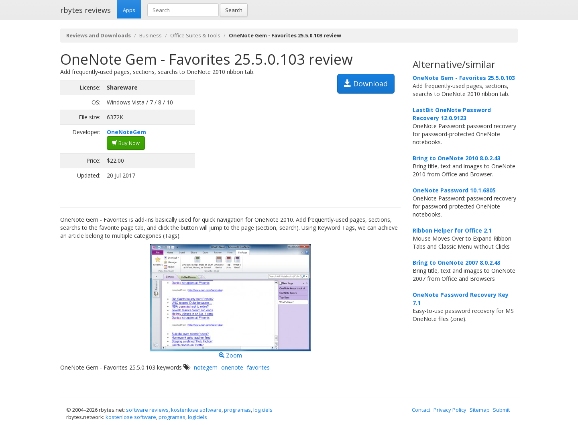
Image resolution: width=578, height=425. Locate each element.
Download (366, 83)
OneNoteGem (126, 132)
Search (233, 10)
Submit (501, 409)
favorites (258, 367)
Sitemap (480, 409)
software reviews (147, 409)
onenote (232, 367)
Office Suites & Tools (195, 35)
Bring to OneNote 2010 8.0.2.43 (457, 158)
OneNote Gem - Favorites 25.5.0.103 (464, 78)
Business (150, 35)
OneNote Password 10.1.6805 (454, 190)
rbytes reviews (85, 10)
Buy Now (126, 143)
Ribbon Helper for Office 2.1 (452, 230)
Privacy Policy (450, 409)
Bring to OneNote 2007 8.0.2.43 (457, 262)
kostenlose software (196, 409)
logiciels (263, 409)
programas (237, 409)
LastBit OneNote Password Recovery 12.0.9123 (452, 114)
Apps (129, 10)
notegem (206, 367)
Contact (421, 409)
